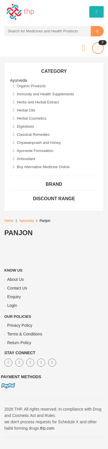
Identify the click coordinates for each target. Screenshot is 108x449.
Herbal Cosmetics (29, 118)
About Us (15, 279)
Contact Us (17, 288)
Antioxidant (24, 159)
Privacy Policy (19, 325)
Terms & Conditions (24, 334)
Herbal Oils (24, 110)
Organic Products (29, 86)
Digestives (23, 126)
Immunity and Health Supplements (43, 94)
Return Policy (19, 342)
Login (12, 305)
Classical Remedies (31, 134)
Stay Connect (19, 352)
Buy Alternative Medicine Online (41, 167)
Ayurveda (26, 221)
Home (9, 221)
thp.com (47, 428)
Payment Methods (21, 376)
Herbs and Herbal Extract (36, 102)
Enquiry (14, 296)
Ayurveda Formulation (33, 151)
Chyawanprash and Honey (37, 142)
